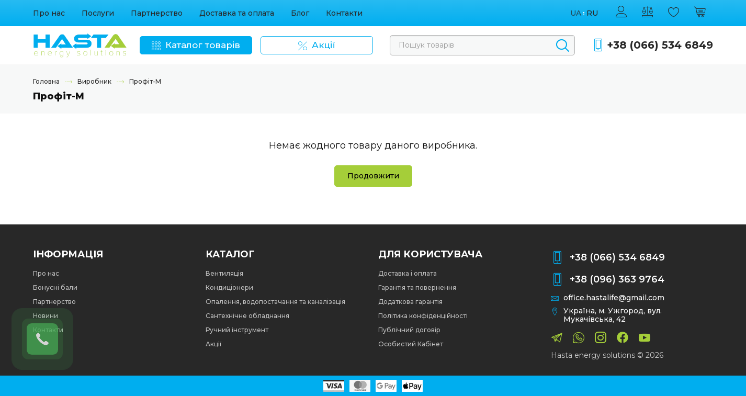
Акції (213, 344)
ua (575, 13)
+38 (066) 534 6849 (660, 45)
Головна (46, 81)
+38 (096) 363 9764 (617, 279)
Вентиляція (224, 273)
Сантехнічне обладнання (247, 316)
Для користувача (430, 254)
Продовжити (373, 175)
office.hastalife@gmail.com (613, 297)
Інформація (68, 254)
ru (592, 13)
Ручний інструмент (237, 330)
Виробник (94, 81)
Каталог (230, 254)
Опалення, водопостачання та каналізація (275, 302)
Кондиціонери (229, 287)
